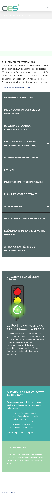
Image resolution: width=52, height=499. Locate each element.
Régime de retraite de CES (21, 15)
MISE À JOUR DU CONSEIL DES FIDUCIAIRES (22, 111)
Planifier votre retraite (20, 194)
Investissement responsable (23, 182)
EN (48, 7)
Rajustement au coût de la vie (24, 218)
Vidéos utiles (13, 206)
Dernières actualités (18, 97)
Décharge (14, 492)
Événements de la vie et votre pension (24, 232)
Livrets (9, 169)
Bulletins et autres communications (17, 127)
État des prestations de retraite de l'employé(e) (20, 143)
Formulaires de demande (21, 157)
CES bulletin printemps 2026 (16, 87)
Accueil (5, 15)
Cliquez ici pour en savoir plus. (20, 433)
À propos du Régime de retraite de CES (19, 248)
